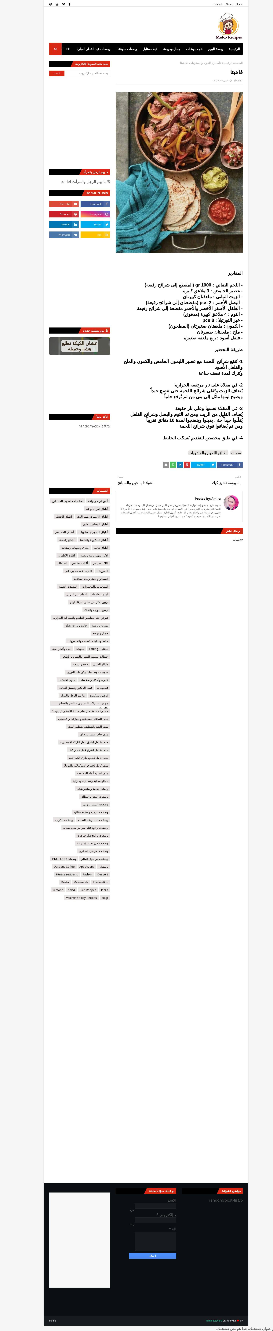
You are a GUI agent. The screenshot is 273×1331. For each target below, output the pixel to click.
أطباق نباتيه (92, 547)
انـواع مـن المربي (67, 594)
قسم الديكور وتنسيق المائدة (66, 688)
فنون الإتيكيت (57, 680)
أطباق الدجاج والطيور (86, 524)
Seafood (48, 890)
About (219, 4)
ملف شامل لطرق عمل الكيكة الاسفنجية (75, 742)
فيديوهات (93, 688)
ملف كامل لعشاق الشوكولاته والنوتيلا (77, 765)
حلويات (70, 649)
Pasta (55, 882)
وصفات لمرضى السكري (84, 851)
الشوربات (93, 571)
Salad (62, 890)
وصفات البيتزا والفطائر (85, 796)
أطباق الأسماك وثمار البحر (83, 516)
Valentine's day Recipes (72, 898)
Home (230, 4)
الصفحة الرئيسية (223, 63)
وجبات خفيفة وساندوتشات (83, 789)
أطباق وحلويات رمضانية (66, 547)
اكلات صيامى (91, 563)
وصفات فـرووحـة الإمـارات (83, 843)
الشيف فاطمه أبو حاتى (68, 571)
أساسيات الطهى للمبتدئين (58, 501)
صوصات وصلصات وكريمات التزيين (78, 672)
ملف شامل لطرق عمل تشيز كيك (79, 750)
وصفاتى (94, 866)
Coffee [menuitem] (54, 49)
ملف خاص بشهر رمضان (84, 734)
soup (95, 898)
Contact (208, 4)
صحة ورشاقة (71, 664)
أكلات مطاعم (70, 563)
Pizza (95, 890)
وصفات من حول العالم (85, 859)
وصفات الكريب (55, 820)
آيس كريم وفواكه (89, 501)
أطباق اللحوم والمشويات (195, 63)
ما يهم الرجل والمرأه (63, 695)
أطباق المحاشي (54, 532)
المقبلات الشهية (58, 586)
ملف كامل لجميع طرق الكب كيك (79, 758)
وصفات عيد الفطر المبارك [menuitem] (83, 49)
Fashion (78, 874)
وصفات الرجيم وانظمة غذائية (81, 812)
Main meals (71, 882)
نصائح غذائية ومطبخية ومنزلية (81, 781)
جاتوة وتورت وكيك (67, 625)
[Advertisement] (109, 20)
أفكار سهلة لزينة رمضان (84, 555)
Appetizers (77, 866)
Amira (230, 80)
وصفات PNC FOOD (55, 859)
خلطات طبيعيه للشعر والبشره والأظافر (76, 656)
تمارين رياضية (90, 625)
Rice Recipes (78, 890)
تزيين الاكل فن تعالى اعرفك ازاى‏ (79, 602)
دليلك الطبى (91, 664)
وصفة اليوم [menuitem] (206, 49)
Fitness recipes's (57, 874)
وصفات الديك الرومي (86, 804)
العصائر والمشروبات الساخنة (82, 579)
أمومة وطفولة (90, 594)
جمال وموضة (91, 633)
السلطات (52, 563)
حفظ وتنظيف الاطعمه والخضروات (78, 641)
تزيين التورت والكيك (87, 610)
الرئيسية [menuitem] (224, 49)
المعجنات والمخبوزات (86, 586)
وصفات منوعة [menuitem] (118, 49)
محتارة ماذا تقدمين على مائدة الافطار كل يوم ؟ (71, 711)
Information (91, 882)
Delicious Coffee (54, 866)
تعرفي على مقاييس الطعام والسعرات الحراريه (71, 617)
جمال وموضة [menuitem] (162, 49)
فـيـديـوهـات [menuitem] (185, 49)
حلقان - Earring (89, 649)
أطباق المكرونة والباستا (85, 540)
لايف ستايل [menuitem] (140, 49)
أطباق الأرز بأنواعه (88, 509)
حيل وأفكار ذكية (52, 649)
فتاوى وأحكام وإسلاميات (84, 680)
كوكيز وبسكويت (89, 695)
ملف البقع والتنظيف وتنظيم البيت (79, 726)
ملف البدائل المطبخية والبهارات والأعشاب (74, 719)
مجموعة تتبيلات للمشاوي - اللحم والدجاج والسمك (74, 703)
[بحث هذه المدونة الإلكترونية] (77, 73)
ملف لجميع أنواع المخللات (83, 773)
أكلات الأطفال (57, 555)
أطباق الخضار (54, 516)
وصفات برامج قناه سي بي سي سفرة (76, 828)
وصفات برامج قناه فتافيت (83, 835)
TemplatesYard (204, 1320)
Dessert (93, 874)
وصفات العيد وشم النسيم (83, 820)
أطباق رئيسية (58, 540)
